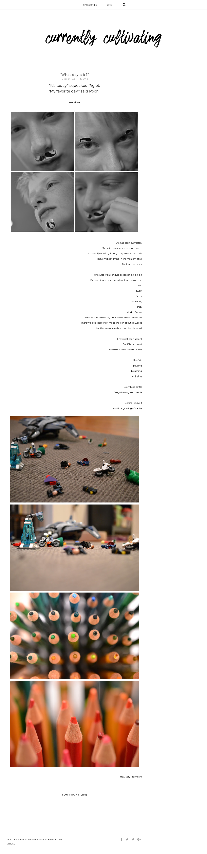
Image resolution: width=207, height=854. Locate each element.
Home (108, 5)
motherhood (37, 839)
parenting (55, 839)
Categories (91, 5)
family (10, 839)
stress (10, 843)
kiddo (22, 839)
